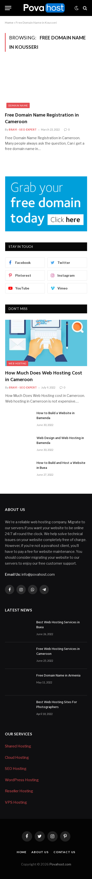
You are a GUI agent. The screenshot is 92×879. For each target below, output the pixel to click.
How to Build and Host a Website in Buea (61, 465)
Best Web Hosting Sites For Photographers (56, 704)
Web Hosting (17, 363)
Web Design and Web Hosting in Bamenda (60, 440)
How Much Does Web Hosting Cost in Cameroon (43, 376)
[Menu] (8, 8)
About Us (40, 852)
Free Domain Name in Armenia (58, 675)
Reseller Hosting (19, 791)
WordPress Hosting (22, 780)
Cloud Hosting (17, 757)
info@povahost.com (30, 574)
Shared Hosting (18, 746)
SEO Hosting (15, 768)
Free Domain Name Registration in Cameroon (42, 118)
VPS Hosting (16, 802)
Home (9, 22)
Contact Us (64, 852)
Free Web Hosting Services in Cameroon (58, 651)
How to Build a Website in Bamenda (56, 415)
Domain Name (18, 105)
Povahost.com (60, 864)
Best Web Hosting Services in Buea (58, 625)
